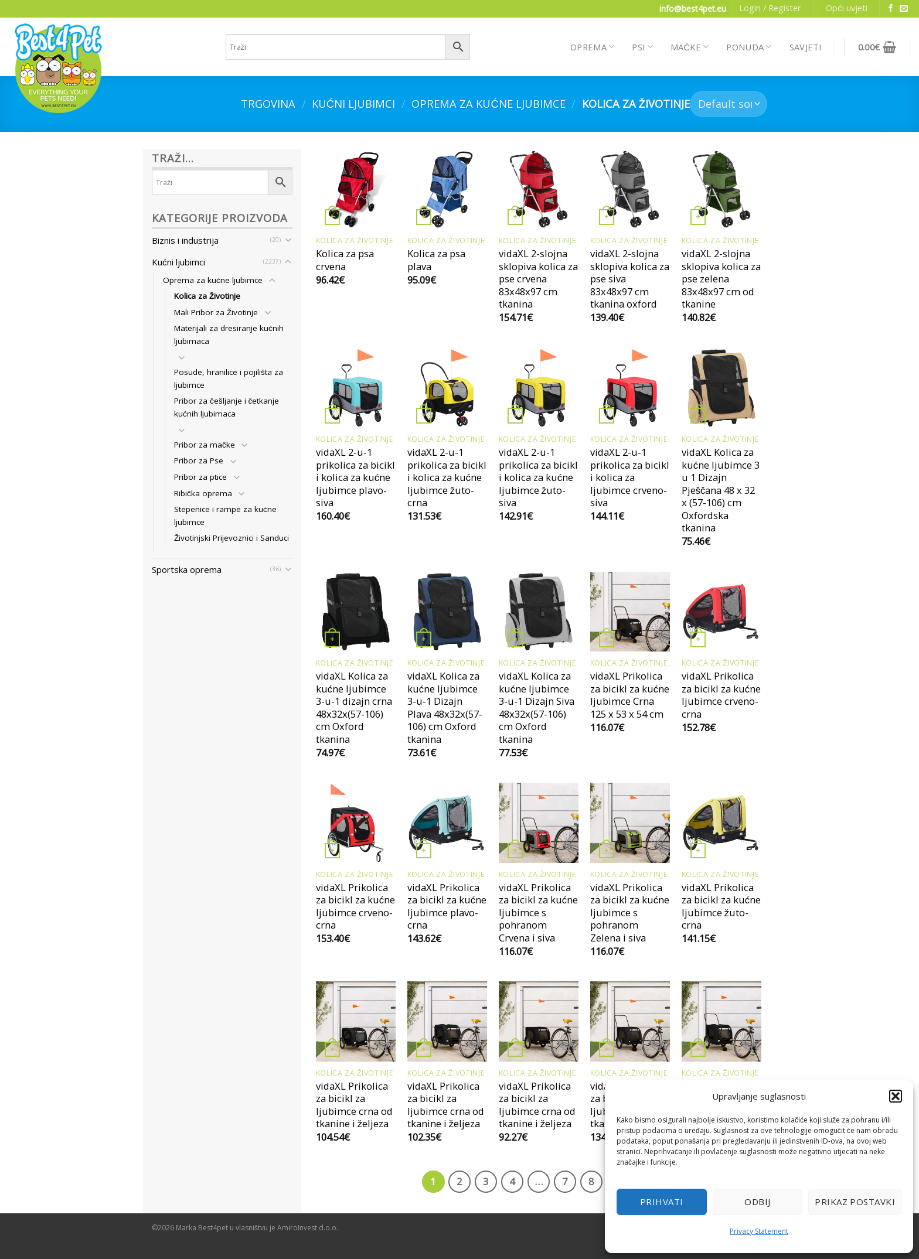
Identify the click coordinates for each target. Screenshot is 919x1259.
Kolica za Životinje (207, 296)
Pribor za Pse (198, 460)
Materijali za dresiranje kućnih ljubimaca (229, 334)
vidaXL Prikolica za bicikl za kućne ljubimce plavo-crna (446, 906)
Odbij (757, 1201)
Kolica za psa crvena (345, 259)
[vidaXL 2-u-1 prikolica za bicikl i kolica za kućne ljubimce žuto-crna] (447, 388)
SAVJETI (805, 47)
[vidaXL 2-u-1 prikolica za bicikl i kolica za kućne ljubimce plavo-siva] (356, 388)
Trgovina (268, 103)
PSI (642, 47)
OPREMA (592, 47)
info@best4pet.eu (692, 8)
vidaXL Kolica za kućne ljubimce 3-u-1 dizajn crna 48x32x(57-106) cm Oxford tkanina (354, 707)
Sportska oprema (187, 569)
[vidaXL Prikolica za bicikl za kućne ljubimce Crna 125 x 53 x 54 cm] (630, 611)
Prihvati (661, 1201)
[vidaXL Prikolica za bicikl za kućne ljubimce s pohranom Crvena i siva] (538, 822)
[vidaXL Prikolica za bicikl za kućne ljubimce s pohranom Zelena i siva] (630, 822)
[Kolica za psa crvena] (356, 189)
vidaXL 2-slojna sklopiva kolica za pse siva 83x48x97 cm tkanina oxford (629, 279)
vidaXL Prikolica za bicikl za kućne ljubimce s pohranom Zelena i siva (629, 912)
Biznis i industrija (185, 240)
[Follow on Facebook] (891, 9)
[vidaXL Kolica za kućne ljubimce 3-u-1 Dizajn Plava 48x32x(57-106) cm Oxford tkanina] (447, 611)
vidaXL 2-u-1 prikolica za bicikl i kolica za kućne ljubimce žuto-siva (538, 477)
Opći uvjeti (846, 7)
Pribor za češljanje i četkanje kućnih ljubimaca (226, 407)
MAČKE (689, 47)
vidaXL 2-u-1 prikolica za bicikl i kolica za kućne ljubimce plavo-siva (355, 477)
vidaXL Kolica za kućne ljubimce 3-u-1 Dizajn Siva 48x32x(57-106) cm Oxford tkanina (536, 707)
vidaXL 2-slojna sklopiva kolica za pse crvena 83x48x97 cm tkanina (538, 279)
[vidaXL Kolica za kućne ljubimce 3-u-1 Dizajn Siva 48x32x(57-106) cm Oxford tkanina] (538, 611)
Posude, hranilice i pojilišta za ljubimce (228, 378)
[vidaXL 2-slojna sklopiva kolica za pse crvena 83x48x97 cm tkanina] (538, 189)
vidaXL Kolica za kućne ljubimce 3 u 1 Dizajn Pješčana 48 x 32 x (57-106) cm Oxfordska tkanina (721, 490)
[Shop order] (728, 104)
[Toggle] (288, 240)
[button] (895, 1096)
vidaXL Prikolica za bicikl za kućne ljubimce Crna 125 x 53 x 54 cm (629, 695)
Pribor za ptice (200, 477)
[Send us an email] (904, 9)
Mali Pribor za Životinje (216, 312)
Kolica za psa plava (436, 259)
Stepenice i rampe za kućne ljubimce (225, 515)
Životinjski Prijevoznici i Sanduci (231, 538)
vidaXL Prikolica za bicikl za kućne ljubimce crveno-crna (721, 695)
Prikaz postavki (855, 1201)
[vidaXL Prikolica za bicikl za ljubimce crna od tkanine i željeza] (356, 1021)
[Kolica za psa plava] (447, 189)
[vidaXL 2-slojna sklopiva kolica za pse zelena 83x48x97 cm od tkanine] (721, 189)
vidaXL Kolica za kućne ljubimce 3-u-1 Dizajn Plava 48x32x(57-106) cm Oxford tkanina (444, 707)
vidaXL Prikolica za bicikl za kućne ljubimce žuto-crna (721, 906)
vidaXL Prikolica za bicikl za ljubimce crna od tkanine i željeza (354, 1105)
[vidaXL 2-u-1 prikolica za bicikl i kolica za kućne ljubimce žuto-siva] (538, 388)
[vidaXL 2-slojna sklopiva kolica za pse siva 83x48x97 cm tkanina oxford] (630, 189)
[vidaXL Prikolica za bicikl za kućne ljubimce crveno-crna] (721, 611)
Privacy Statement (759, 1231)
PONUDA (748, 47)
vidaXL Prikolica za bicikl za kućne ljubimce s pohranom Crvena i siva (538, 912)
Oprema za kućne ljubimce (488, 103)
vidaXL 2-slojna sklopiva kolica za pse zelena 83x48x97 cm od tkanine (721, 279)
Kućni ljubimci (353, 103)
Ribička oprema (203, 493)
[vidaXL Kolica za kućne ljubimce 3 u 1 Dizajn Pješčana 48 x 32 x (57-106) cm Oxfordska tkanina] (721, 388)
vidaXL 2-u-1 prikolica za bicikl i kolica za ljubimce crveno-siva (629, 477)
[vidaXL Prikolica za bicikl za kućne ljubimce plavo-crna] (447, 822)
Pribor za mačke (204, 444)
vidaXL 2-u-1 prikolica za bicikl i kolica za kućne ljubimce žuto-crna (446, 477)
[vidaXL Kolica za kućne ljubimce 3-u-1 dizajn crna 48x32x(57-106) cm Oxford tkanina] (356, 611)
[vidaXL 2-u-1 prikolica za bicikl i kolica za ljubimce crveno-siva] (630, 388)
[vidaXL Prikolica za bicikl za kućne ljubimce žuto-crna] (721, 822)
